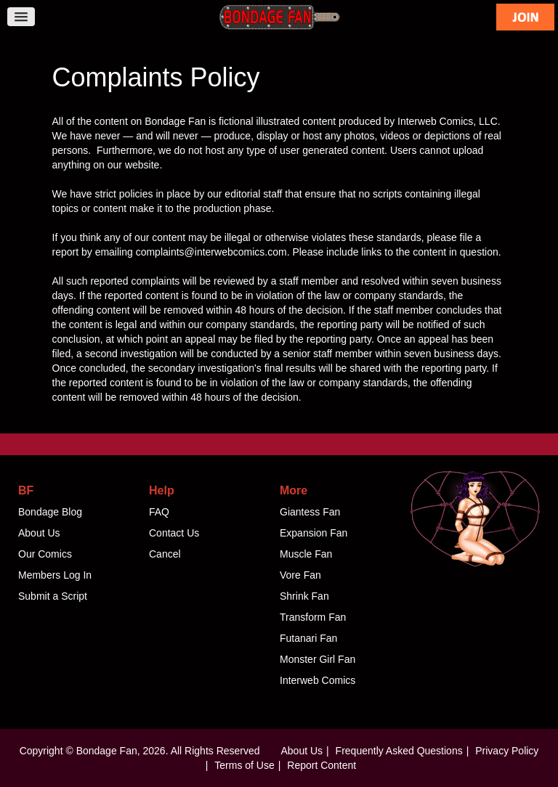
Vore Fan (300, 575)
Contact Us (174, 533)
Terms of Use (244, 765)
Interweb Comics (317, 680)
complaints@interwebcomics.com (211, 252)
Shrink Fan (304, 596)
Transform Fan (313, 617)
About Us (39, 533)
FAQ (159, 512)
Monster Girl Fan (317, 659)
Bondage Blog (50, 512)
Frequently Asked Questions (399, 751)
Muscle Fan (306, 554)
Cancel (165, 554)
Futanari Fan (308, 638)
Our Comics (45, 554)
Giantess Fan (310, 512)
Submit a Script (52, 596)
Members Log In (55, 575)
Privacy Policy (506, 751)
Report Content (321, 765)
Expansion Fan (313, 533)
